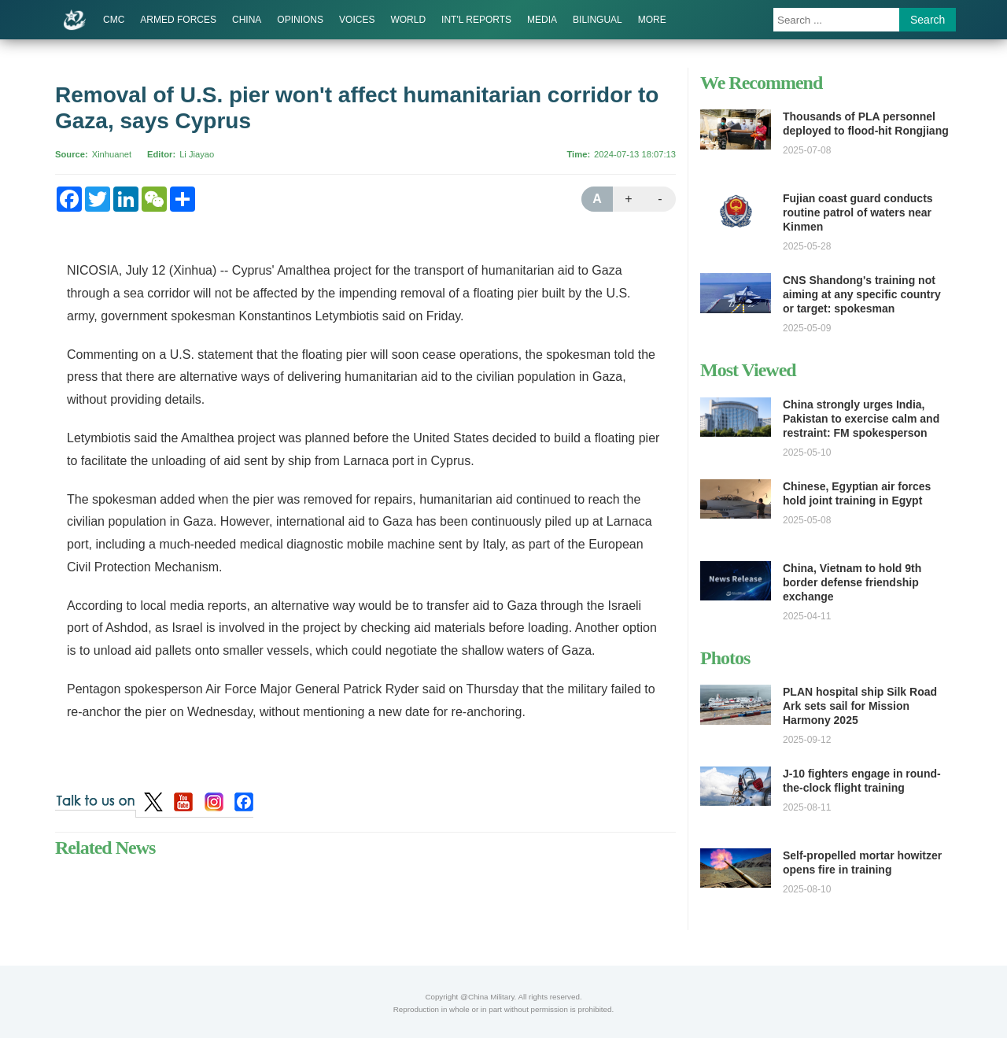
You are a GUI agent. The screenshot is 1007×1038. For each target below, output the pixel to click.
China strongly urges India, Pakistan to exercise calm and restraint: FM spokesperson (861, 418)
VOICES (356, 19)
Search (927, 19)
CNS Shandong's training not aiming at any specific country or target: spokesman (862, 294)
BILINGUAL (597, 19)
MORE (652, 19)
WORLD (408, 19)
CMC (113, 19)
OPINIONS (300, 19)
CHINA (246, 19)
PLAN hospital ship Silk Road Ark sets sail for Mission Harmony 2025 (860, 705)
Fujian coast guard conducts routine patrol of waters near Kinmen (858, 212)
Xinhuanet (111, 154)
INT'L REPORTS (476, 19)
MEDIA (542, 19)
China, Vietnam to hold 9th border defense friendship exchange (852, 582)
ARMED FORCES (178, 19)
